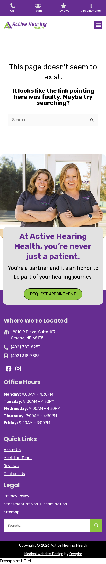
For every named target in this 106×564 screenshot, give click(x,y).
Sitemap (11, 512)
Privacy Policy (16, 496)
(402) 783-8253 (25, 347)
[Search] (96, 525)
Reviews (11, 466)
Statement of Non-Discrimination (35, 504)
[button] (98, 25)
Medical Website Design (43, 554)
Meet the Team (18, 458)
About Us (12, 450)
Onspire (75, 554)
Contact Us (14, 474)
